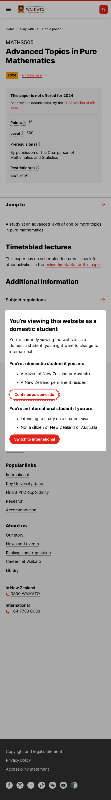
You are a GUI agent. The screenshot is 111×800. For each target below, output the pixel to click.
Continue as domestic (34, 394)
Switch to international (34, 439)
